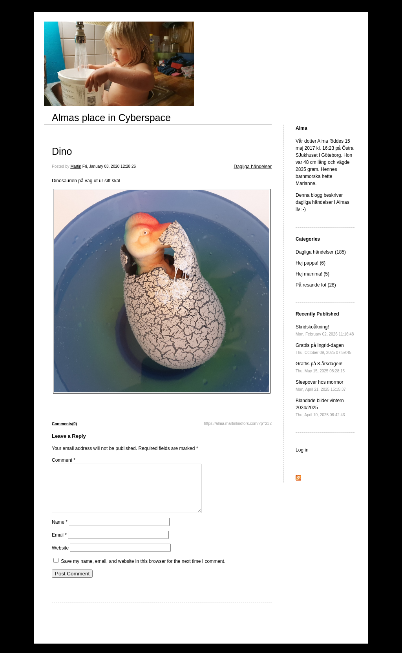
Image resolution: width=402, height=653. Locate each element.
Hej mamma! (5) (312, 274)
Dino (62, 151)
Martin (75, 166)
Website (60, 557)
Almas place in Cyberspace (111, 117)
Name (60, 531)
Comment (63, 460)
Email (59, 544)
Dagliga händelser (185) (321, 252)
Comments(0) (64, 424)
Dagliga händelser (253, 166)
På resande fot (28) (316, 285)
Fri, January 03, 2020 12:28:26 (109, 166)
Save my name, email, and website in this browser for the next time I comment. (143, 570)
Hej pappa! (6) (310, 263)
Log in (302, 450)
